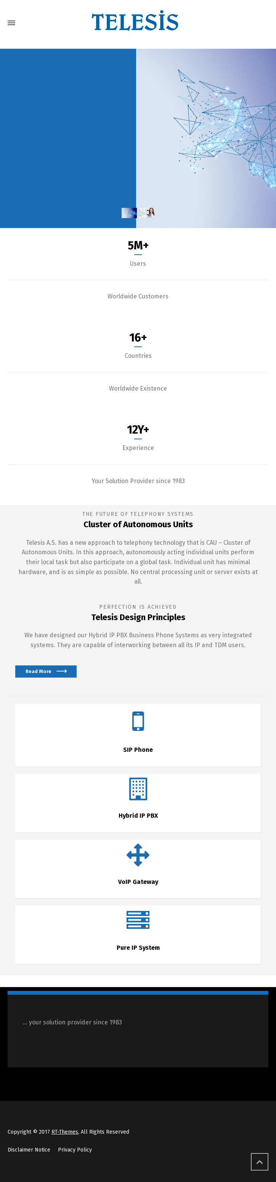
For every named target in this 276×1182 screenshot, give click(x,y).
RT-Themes (64, 1132)
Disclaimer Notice (29, 1150)
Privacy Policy (75, 1150)
